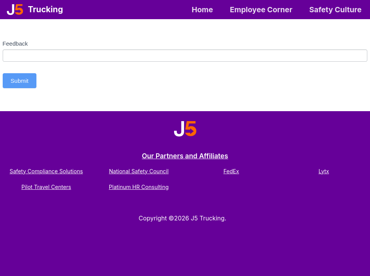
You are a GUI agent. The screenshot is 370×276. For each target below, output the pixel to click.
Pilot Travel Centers (46, 187)
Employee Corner (261, 9)
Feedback (15, 43)
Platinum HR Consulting (139, 187)
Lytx (324, 171)
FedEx (231, 171)
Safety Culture (335, 9)
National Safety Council (139, 171)
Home (202, 9)
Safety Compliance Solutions (46, 171)
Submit (20, 80)
